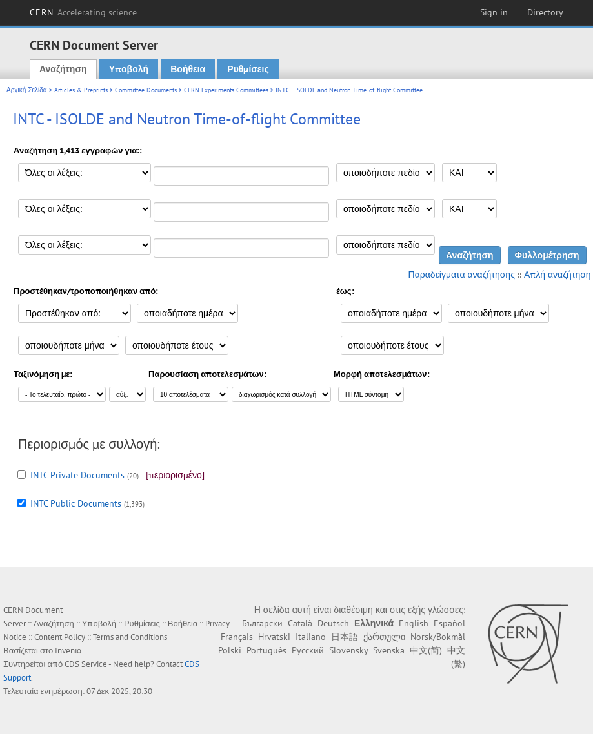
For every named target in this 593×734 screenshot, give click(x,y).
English (413, 623)
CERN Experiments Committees (226, 90)
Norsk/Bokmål (437, 636)
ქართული (384, 636)
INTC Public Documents (75, 503)
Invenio (68, 650)
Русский (308, 650)
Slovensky (348, 650)
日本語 (344, 636)
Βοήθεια (187, 69)
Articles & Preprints (81, 90)
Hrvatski (274, 636)
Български (262, 623)
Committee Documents (146, 90)
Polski (229, 650)
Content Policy (59, 637)
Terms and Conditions (130, 637)
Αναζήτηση (63, 69)
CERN (83, 12)
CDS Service (86, 664)
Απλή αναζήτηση (557, 274)
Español (449, 623)
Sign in (494, 12)
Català (300, 623)
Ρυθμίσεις (247, 69)
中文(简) (426, 650)
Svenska (389, 650)
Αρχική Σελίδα (26, 90)
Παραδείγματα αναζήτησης (461, 274)
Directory (545, 12)
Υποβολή (128, 69)
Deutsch (333, 623)
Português (266, 650)
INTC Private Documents (77, 475)
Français (237, 636)
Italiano (311, 636)
